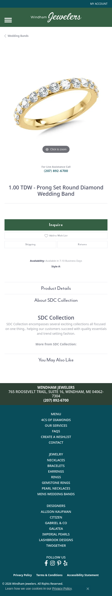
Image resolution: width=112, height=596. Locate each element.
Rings (56, 477)
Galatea (56, 528)
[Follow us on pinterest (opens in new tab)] (59, 563)
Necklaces (56, 460)
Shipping (30, 244)
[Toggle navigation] (8, 20)
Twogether (56, 545)
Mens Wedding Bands (56, 494)
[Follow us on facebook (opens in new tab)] (46, 563)
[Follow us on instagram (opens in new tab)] (52, 563)
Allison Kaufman (56, 511)
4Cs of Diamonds (56, 420)
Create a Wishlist (56, 437)
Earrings (56, 471)
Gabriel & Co (56, 523)
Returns (82, 244)
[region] (56, 103)
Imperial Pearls (56, 534)
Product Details (56, 288)
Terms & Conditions (49, 575)
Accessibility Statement (83, 575)
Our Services (56, 425)
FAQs (56, 431)
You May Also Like (56, 360)
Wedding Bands (18, 36)
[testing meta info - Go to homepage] (56, 17)
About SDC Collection (56, 300)
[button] (98, 4)
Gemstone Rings (56, 483)
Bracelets (56, 466)
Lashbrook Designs (56, 540)
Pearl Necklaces (56, 488)
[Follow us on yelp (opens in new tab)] (65, 563)
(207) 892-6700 (56, 171)
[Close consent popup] (87, 588)
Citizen (56, 517)
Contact (56, 442)
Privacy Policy (22, 575)
